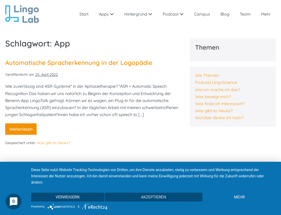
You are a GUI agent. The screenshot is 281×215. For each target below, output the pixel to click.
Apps (106, 14)
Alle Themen (207, 75)
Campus (202, 14)
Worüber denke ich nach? (219, 117)
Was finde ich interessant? (220, 103)
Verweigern (67, 197)
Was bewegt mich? (213, 96)
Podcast (173, 14)
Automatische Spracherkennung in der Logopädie (78, 62)
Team (245, 14)
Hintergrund (138, 14)
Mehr (266, 14)
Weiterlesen (23, 130)
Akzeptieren (153, 197)
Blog (225, 14)
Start (83, 14)
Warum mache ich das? (217, 89)
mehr (239, 197)
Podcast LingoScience (216, 82)
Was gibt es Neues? (53, 142)
